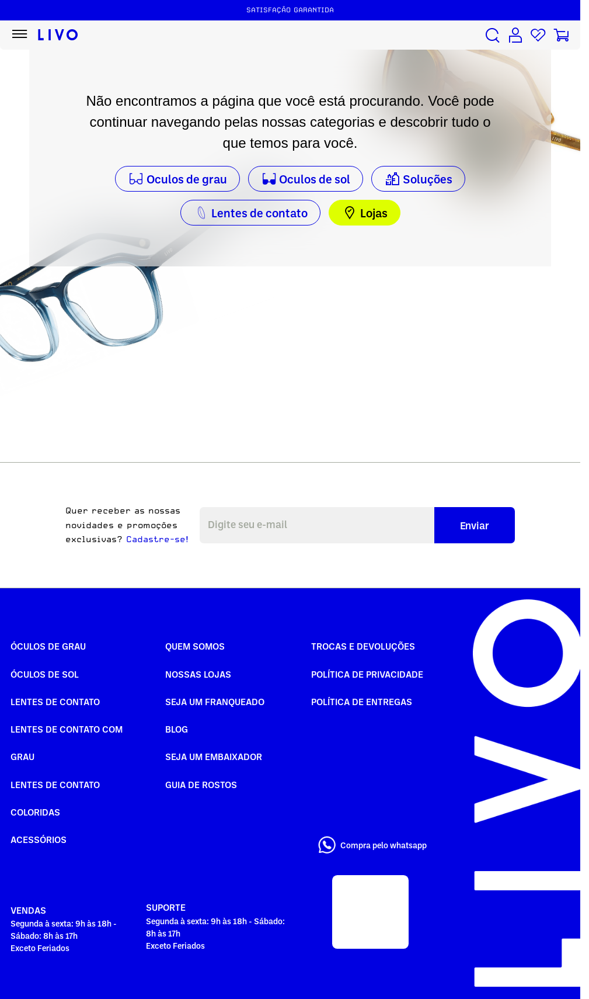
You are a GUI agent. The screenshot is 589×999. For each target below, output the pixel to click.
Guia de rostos (201, 784)
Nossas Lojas (198, 674)
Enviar (474, 525)
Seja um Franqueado (214, 701)
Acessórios (39, 839)
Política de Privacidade (367, 674)
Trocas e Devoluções (363, 646)
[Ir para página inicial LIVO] (58, 35)
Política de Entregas (361, 701)
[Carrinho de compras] (561, 35)
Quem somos (195, 646)
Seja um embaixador (213, 756)
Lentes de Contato (55, 701)
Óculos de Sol (45, 674)
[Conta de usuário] (515, 35)
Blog (176, 729)
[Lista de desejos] (538, 35)
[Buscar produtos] (492, 35)
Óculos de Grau (48, 646)
